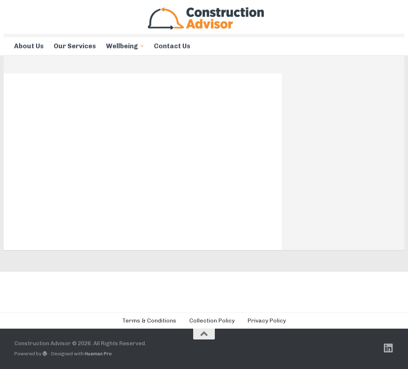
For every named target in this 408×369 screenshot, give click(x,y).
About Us (29, 46)
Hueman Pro (98, 353)
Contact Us (172, 46)
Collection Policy (212, 320)
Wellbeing (122, 46)
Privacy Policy (267, 320)
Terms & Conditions (149, 320)
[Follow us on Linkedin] (388, 348)
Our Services (75, 46)
